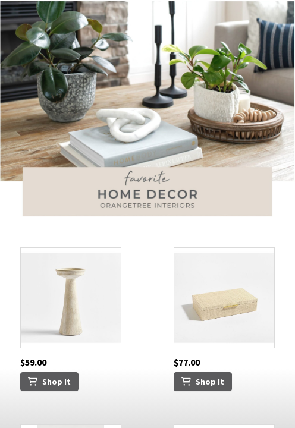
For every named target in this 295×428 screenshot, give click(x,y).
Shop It (49, 381)
